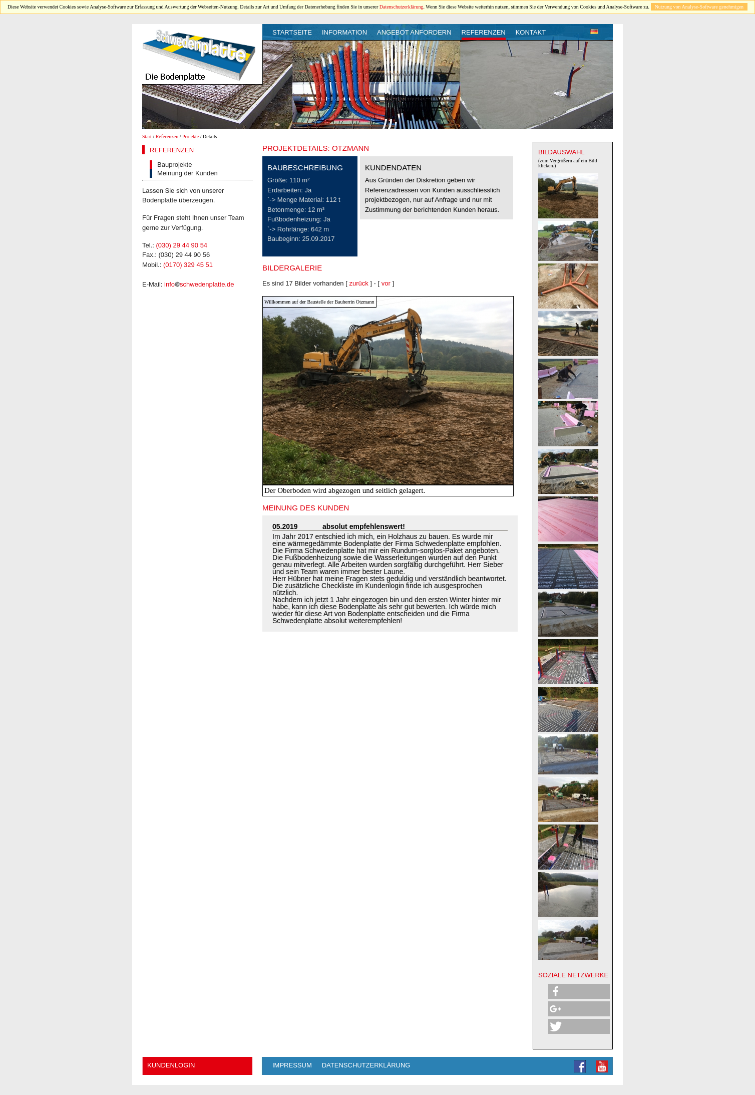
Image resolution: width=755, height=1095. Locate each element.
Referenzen (484, 32)
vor (386, 283)
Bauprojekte (174, 164)
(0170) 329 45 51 (188, 264)
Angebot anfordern (414, 32)
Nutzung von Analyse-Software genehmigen (699, 7)
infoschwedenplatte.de (199, 284)
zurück (358, 283)
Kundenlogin (171, 1065)
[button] (579, 991)
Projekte (190, 136)
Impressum (292, 1065)
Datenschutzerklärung (402, 7)
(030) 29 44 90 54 (181, 245)
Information (344, 32)
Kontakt (531, 32)
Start (147, 136)
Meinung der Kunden (187, 173)
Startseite (292, 32)
